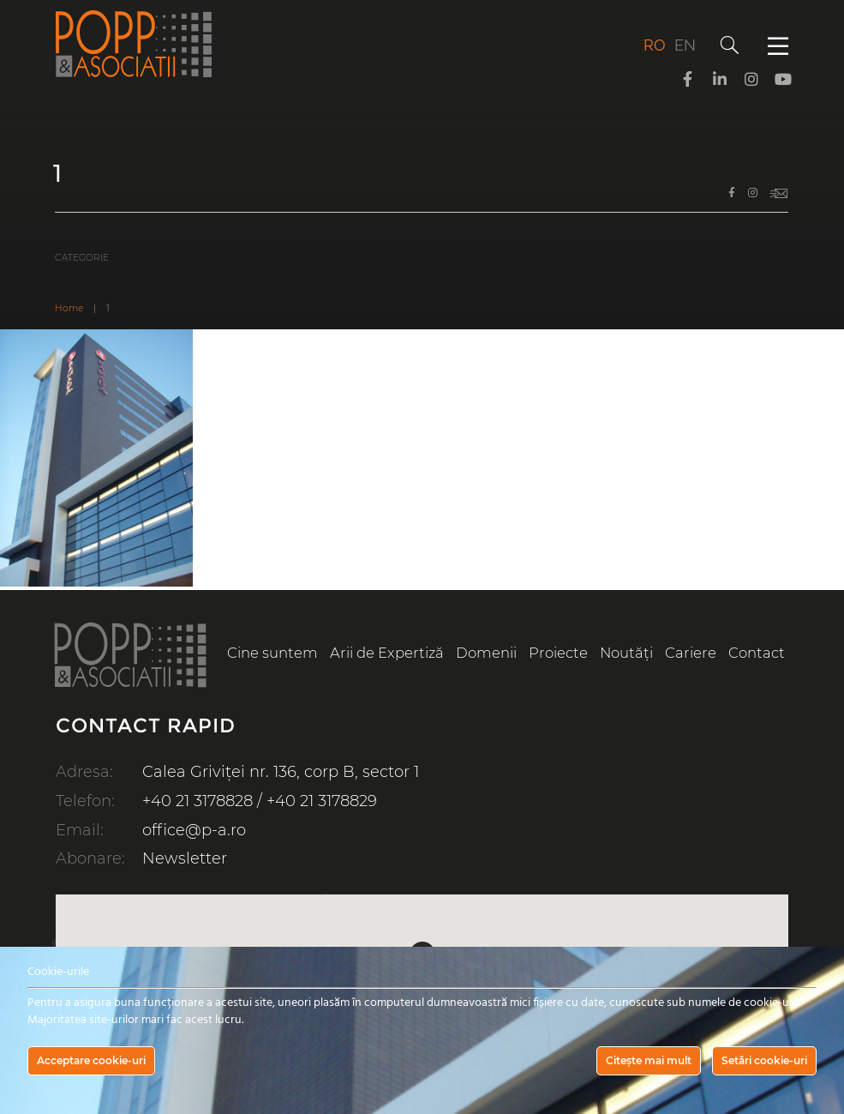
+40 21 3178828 (197, 801)
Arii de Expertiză (387, 652)
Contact (756, 652)
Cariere (690, 652)
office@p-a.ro (194, 830)
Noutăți (626, 652)
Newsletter (184, 858)
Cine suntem (272, 652)
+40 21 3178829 (321, 801)
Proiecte (558, 652)
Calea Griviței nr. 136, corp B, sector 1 (280, 771)
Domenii (486, 652)
